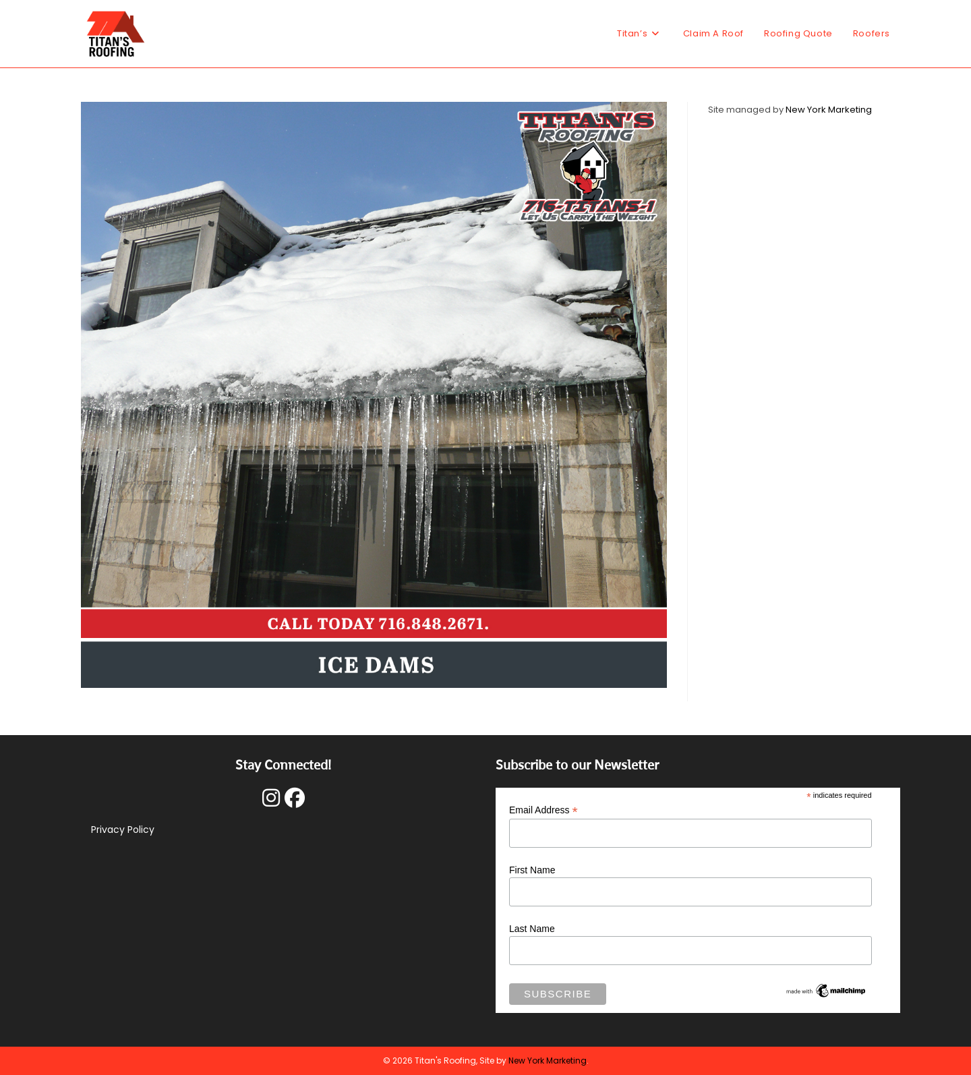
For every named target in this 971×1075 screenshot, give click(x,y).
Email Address (543, 810)
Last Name (532, 928)
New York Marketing (829, 109)
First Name (532, 870)
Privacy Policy (122, 829)
